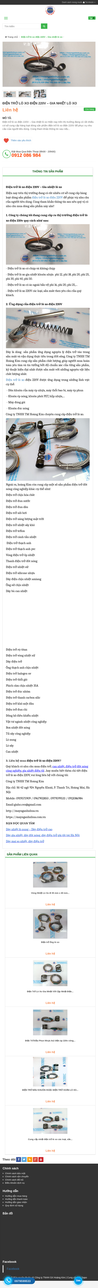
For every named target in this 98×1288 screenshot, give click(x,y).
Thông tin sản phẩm (47, 171)
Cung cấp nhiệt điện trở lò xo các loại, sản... (50, 1139)
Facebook (13, 1269)
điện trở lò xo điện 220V (47, 197)
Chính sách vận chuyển (17, 1176)
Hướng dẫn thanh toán (16, 1199)
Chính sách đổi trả (14, 1180)
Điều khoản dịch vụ (15, 1183)
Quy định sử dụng (14, 1206)
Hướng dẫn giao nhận (16, 1203)
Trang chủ (11, 37)
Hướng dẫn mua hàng (16, 1196)
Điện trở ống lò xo (50, 942)
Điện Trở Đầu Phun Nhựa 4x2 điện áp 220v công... (50, 1041)
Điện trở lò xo (15, 380)
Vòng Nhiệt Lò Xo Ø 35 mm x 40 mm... (50, 893)
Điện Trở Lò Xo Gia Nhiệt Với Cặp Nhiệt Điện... (50, 991)
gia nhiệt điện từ (33, 770)
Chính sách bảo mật (15, 1173)
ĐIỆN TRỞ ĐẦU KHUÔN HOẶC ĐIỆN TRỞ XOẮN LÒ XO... (50, 1090)
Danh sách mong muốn (72, 2)
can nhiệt (58, 766)
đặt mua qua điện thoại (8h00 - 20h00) (33, 154)
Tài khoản (89, 2)
